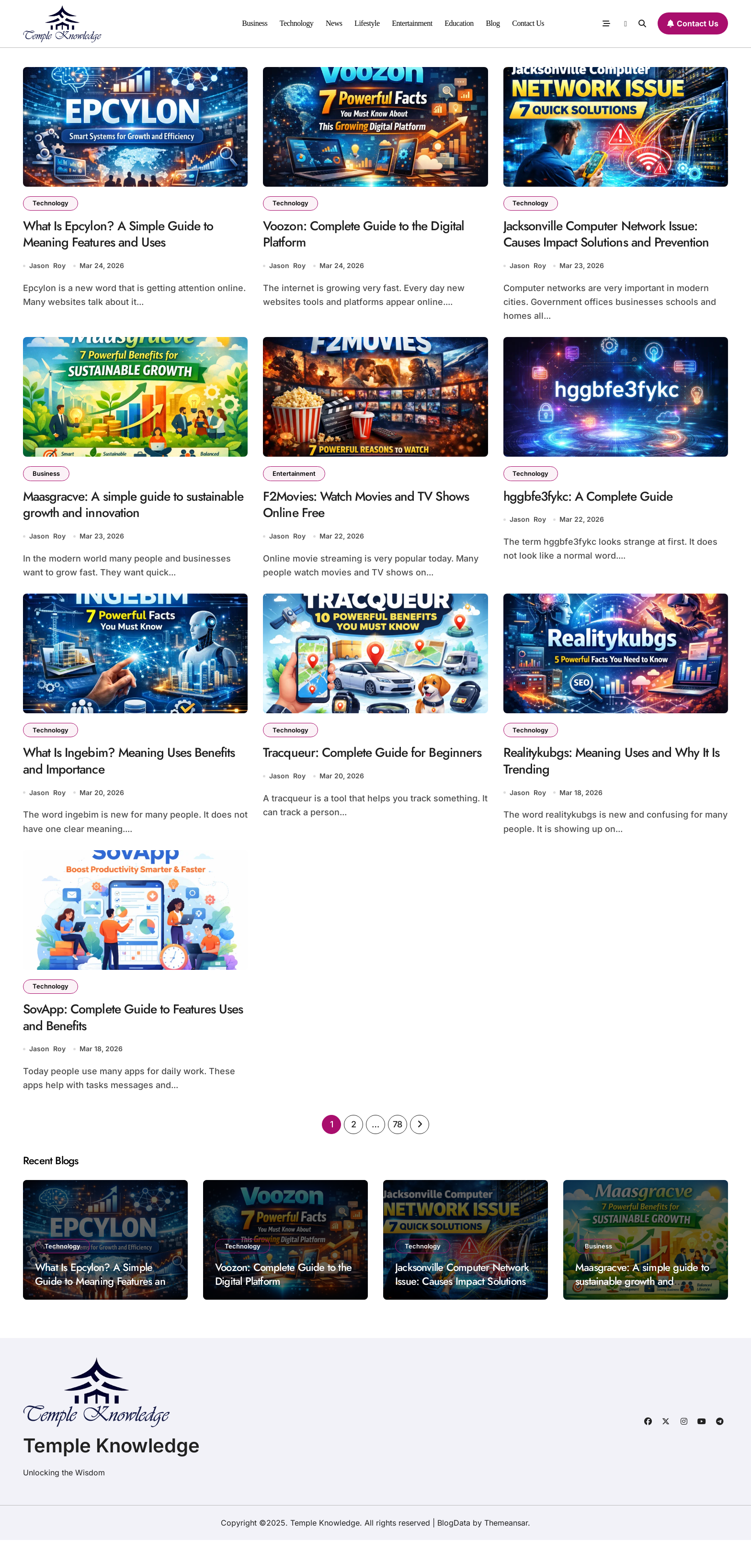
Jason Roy (47, 268)
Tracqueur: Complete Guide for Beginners (347, 767)
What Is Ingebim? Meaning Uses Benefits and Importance (134, 767)
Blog (493, 23)
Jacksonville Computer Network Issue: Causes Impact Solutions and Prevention (610, 235)
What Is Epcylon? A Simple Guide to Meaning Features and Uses (122, 235)
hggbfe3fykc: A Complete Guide (591, 499)
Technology (297, 23)
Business (254, 23)
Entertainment (412, 23)
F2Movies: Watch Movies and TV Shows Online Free (372, 508)
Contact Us (528, 23)
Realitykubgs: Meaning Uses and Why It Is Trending (610, 767)
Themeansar (506, 1534)
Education (459, 23)
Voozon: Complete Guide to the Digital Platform (368, 235)
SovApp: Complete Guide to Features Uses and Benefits (124, 1026)
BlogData (453, 1534)
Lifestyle (367, 23)
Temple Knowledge (111, 1456)
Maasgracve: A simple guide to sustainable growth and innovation (114, 508)
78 (397, 1135)
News (334, 23)
